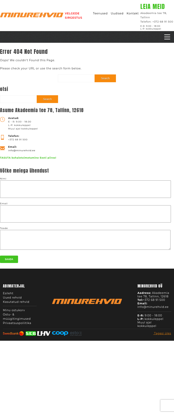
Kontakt (133, 13)
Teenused (100, 13)
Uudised (117, 13)
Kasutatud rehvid (16, 303)
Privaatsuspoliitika (17, 324)
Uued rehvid (12, 298)
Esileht (8, 294)
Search (105, 78)
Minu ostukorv (14, 311)
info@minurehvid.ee (21, 150)
